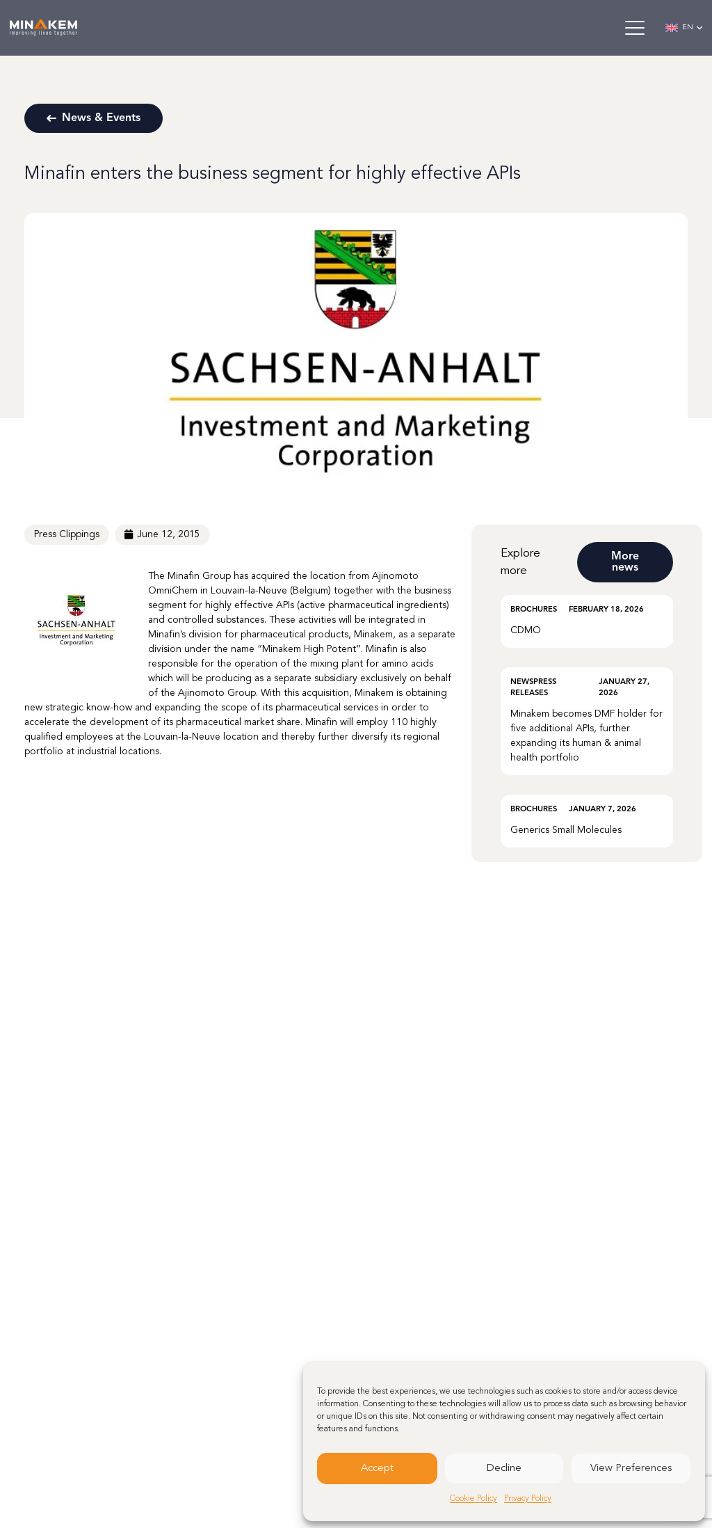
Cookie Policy (473, 1499)
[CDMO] (587, 621)
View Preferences (631, 1468)
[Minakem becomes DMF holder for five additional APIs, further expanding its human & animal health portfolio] (587, 721)
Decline (504, 1468)
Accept (377, 1468)
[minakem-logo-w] (43, 28)
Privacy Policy (527, 1499)
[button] (634, 28)
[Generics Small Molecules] (587, 821)
